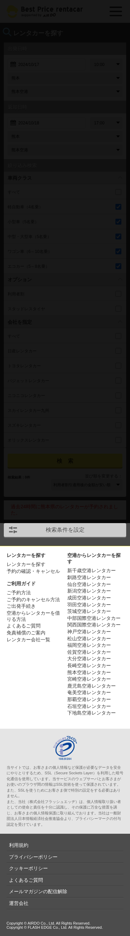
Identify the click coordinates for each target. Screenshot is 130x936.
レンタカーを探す (26, 564)
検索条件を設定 (65, 530)
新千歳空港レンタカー (91, 570)
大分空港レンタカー (89, 658)
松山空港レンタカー (89, 638)
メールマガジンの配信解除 (38, 891)
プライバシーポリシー (33, 857)
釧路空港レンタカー (89, 577)
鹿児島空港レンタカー (91, 686)
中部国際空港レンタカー (94, 618)
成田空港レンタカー (89, 598)
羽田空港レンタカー (89, 604)
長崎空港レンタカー (89, 665)
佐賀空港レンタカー (89, 652)
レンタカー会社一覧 (28, 639)
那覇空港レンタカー (89, 699)
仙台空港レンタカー (89, 584)
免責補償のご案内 (26, 632)
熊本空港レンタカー (89, 672)
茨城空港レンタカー (89, 611)
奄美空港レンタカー (89, 692)
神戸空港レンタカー (89, 631)
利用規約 (18, 845)
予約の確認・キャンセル (33, 571)
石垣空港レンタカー (89, 706)
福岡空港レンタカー (89, 645)
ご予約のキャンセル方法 (33, 599)
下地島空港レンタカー (91, 713)
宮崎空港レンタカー (89, 679)
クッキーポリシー (28, 868)
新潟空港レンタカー (89, 591)
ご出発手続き (21, 606)
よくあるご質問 (24, 625)
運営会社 (18, 903)
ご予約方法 (19, 592)
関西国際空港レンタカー (94, 624)
